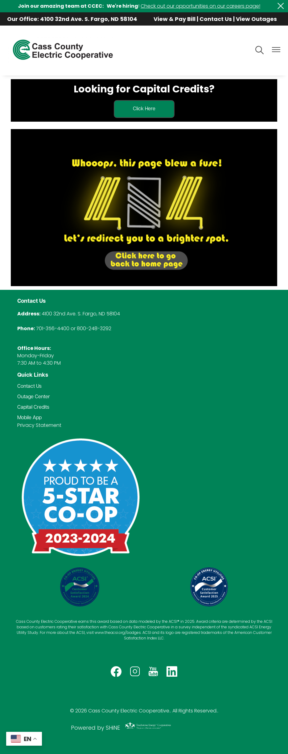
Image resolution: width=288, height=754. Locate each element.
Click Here (144, 109)
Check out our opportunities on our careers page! (200, 6)
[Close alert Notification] (281, 6)
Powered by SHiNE (95, 728)
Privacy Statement (39, 425)
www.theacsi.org (110, 632)
